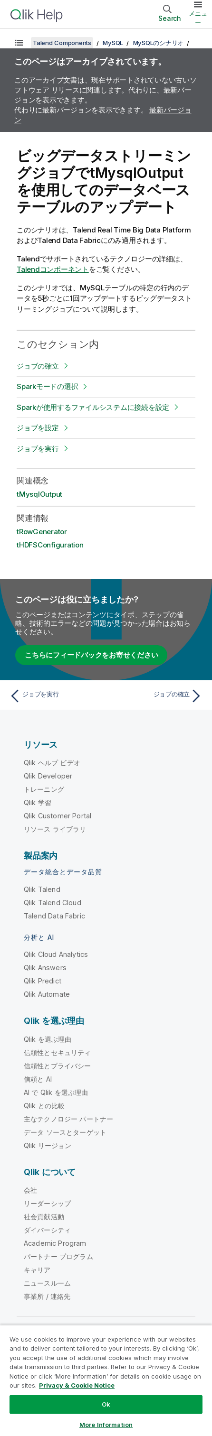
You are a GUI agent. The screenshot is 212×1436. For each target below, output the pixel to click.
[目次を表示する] (19, 43)
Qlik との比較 (44, 1106)
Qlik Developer (48, 776)
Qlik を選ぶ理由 (48, 1039)
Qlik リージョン (48, 1145)
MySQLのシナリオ (158, 42)
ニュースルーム (47, 1283)
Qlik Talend (42, 889)
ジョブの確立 (38, 366)
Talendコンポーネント (53, 269)
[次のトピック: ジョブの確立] (156, 696)
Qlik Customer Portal (57, 816)
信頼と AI (38, 1079)
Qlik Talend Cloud (52, 903)
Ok (106, 1404)
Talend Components (62, 42)
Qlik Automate (47, 994)
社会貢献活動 (44, 1217)
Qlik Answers (45, 968)
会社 (30, 1190)
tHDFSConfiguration (50, 544)
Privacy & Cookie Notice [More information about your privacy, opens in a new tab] (77, 1385)
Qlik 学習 (37, 802)
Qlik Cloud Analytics (56, 954)
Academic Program (55, 1243)
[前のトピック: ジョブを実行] (55, 696)
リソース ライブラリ (55, 829)
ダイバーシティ (47, 1230)
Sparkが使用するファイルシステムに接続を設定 (93, 407)
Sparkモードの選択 (47, 386)
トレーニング (44, 789)
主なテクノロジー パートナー (68, 1119)
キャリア (37, 1270)
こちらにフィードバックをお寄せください (91, 654)
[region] (106, 1380)
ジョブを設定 (38, 427)
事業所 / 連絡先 (47, 1296)
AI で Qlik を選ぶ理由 (56, 1092)
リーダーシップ (47, 1203)
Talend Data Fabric (54, 916)
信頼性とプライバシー (57, 1066)
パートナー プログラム (58, 1256)
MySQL (113, 42)
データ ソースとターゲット (65, 1132)
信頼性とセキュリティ (57, 1052)
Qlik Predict (42, 981)
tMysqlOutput (39, 494)
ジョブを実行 (38, 448)
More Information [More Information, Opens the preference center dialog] (106, 1424)
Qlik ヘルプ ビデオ (52, 763)
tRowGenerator (42, 531)
